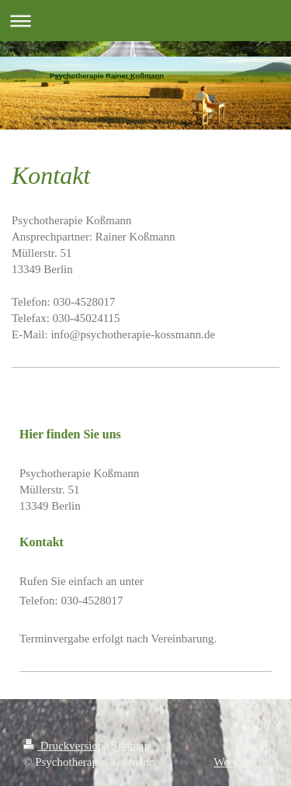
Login (254, 745)
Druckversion (64, 745)
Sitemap (131, 745)
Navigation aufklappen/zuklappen (145, 20)
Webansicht (240, 762)
